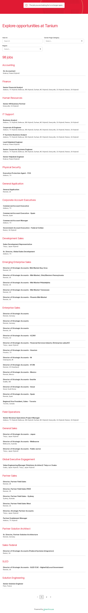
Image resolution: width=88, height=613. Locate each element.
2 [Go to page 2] (46, 597)
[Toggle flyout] (82, 41)
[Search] (22, 41)
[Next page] (50, 597)
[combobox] (4, 49)
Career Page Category (51, 37)
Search (4, 37)
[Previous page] (37, 597)
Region (4, 45)
